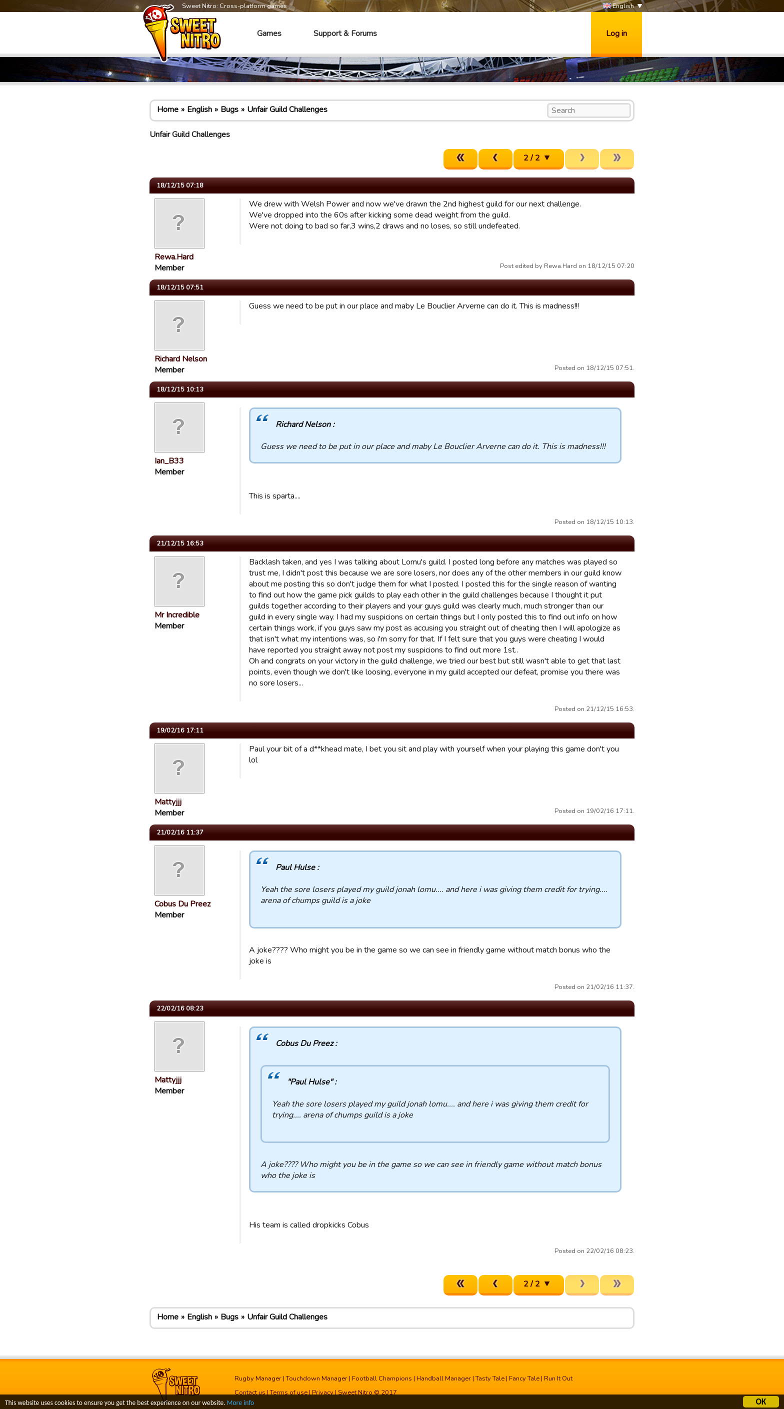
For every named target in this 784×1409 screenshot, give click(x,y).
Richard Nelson (180, 359)
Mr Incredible (177, 615)
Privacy (323, 1392)
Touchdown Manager (317, 1378)
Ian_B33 (169, 461)
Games (269, 33)
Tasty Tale (490, 1378)
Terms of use (289, 1392)
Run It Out (558, 1378)
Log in (616, 33)
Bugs (229, 109)
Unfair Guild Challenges (287, 109)
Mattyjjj (168, 802)
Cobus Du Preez (182, 904)
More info (240, 1404)
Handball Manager (443, 1378)
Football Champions (382, 1378)
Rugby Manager (258, 1378)
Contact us (250, 1392)
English (618, 6)
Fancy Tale (524, 1378)
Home (167, 109)
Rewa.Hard (174, 257)
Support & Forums (345, 33)
